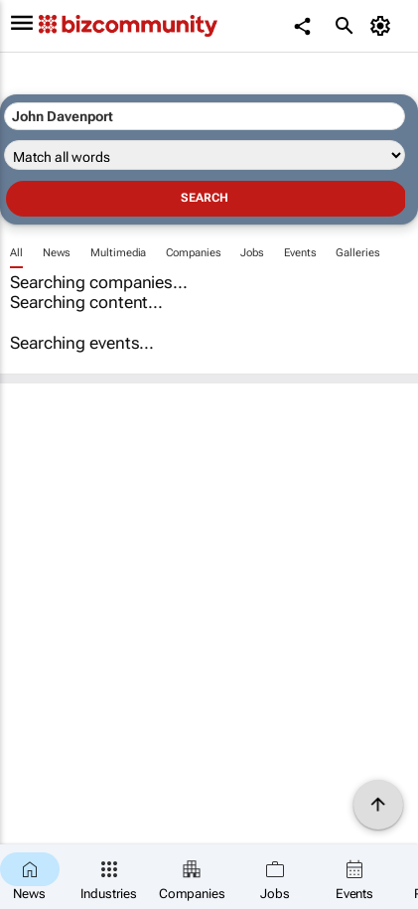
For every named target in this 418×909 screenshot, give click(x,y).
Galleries (357, 252)
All (16, 252)
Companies (193, 252)
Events (300, 252)
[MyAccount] (383, 26)
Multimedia (118, 252)
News (57, 252)
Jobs (252, 252)
